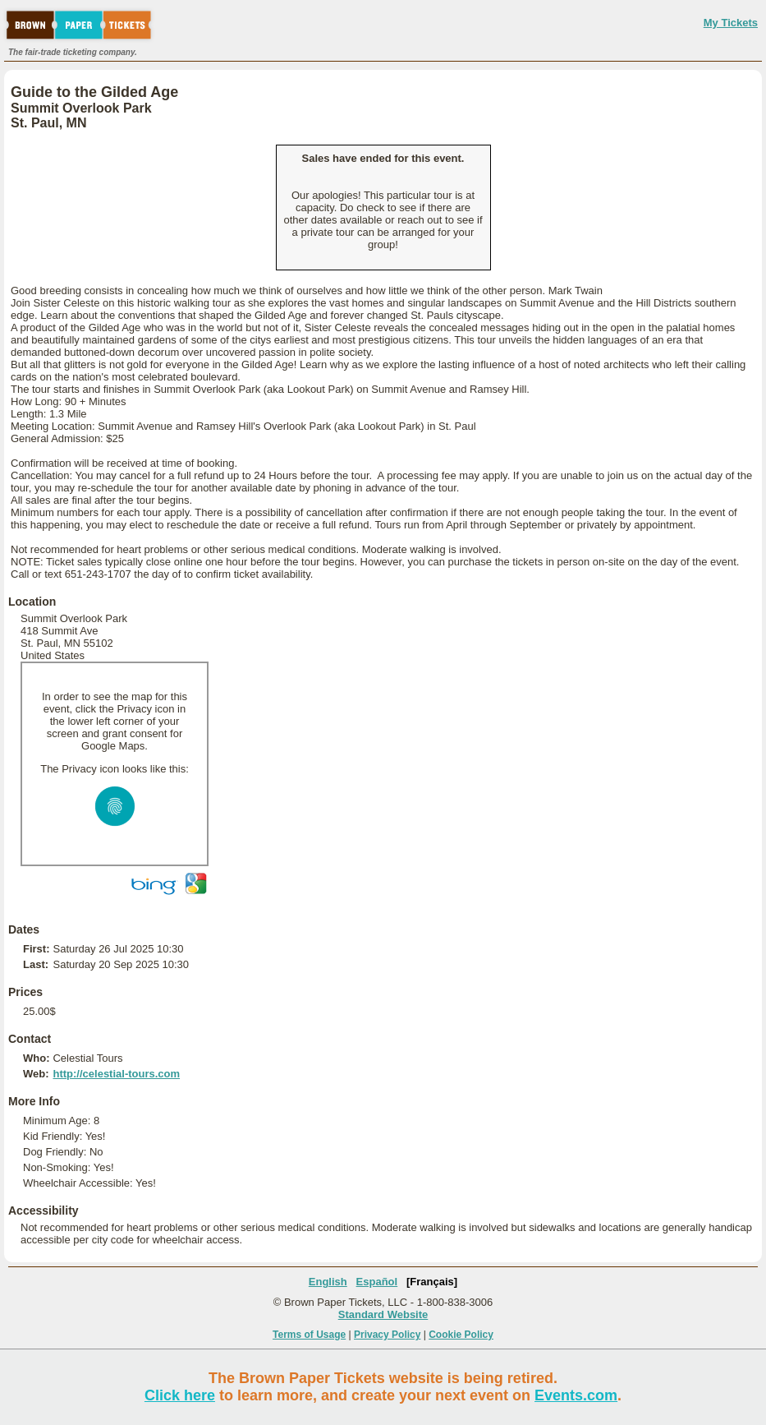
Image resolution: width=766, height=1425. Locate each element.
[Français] (431, 1281)
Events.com (575, 1395)
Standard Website (383, 1314)
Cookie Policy (461, 1334)
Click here (179, 1395)
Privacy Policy (387, 1334)
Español (377, 1281)
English (328, 1281)
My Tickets (731, 22)
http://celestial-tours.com (116, 1074)
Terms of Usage (309, 1334)
